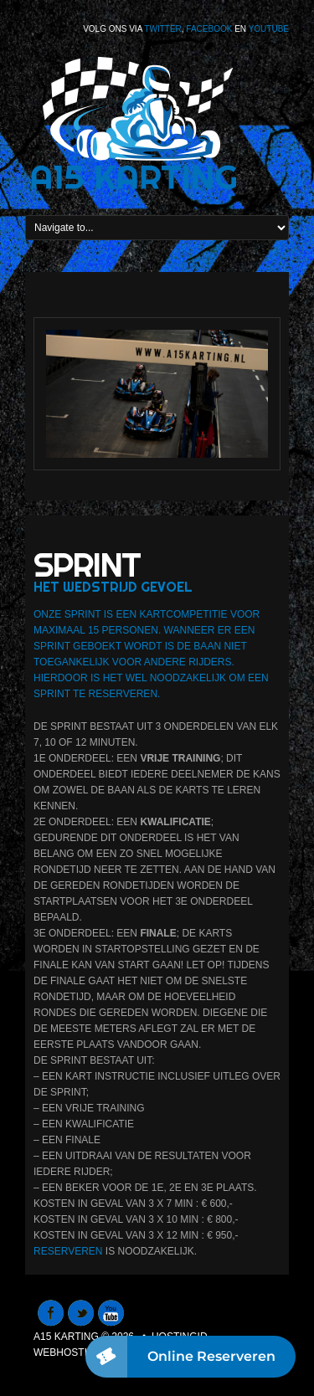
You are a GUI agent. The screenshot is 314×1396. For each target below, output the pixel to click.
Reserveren (67, 1251)
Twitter (162, 28)
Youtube (269, 28)
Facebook (209, 28)
